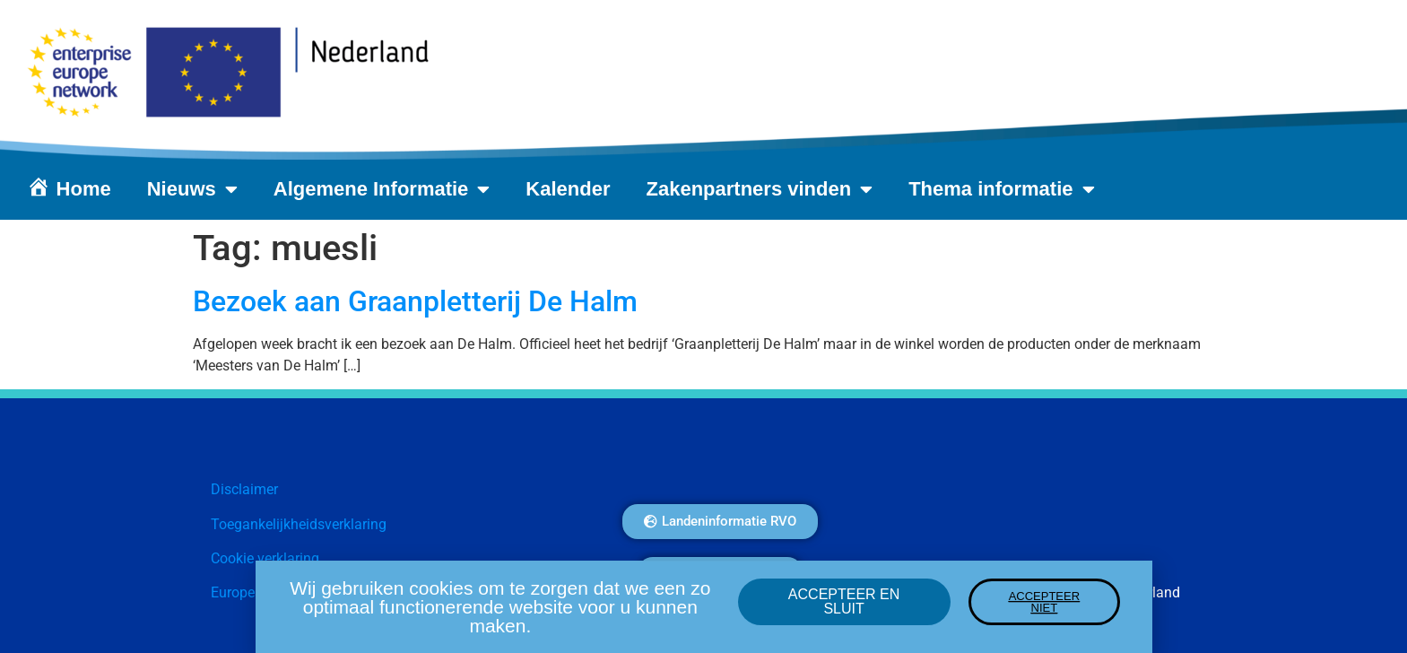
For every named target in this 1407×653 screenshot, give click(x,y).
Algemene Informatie (382, 189)
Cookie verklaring (265, 558)
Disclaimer (244, 489)
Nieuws (192, 189)
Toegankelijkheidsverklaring (298, 524)
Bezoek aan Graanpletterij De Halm (415, 301)
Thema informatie (1001, 189)
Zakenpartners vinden (760, 189)
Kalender (567, 189)
